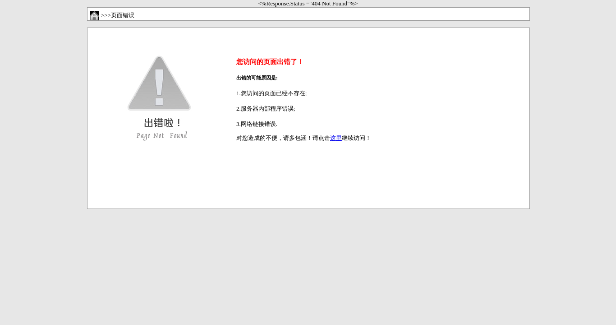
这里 (336, 138)
